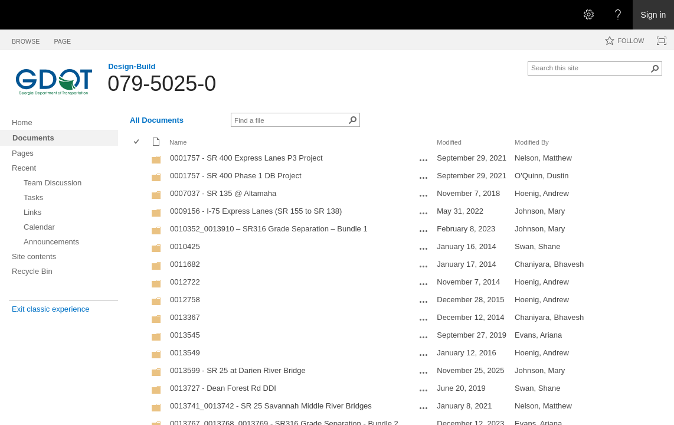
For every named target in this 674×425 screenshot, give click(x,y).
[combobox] (590, 67)
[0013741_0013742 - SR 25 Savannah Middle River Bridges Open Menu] (423, 408)
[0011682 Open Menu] (423, 266)
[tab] (25, 39)
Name (178, 142)
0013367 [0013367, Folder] (185, 317)
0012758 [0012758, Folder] (185, 299)
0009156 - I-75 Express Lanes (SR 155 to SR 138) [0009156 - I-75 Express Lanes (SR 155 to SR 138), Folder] (256, 211)
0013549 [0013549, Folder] (185, 352)
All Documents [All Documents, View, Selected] (157, 120)
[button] (655, 68)
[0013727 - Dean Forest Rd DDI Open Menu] (423, 390)
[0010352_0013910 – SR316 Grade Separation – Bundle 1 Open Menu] (423, 231)
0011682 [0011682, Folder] (185, 264)
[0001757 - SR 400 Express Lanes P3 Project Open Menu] (423, 160)
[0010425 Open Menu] (423, 248)
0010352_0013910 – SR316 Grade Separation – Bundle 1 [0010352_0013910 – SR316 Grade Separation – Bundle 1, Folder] (269, 228)
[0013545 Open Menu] (423, 337)
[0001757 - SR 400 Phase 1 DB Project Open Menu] (423, 177)
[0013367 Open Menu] (423, 319)
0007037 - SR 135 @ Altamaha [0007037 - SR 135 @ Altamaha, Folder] (223, 193)
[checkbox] (137, 142)
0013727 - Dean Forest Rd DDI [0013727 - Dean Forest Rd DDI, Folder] (223, 388)
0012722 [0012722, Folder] (185, 281)
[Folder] (156, 162)
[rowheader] (139, 159)
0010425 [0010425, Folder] (185, 246)
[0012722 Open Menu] (423, 284)
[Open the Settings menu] (588, 15)
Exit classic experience (51, 309)
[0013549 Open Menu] (423, 354)
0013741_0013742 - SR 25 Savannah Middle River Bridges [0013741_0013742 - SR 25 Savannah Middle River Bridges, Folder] (271, 405)
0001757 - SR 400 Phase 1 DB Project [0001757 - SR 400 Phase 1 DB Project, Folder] (236, 175)
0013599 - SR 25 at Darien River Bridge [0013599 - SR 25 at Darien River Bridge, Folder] (238, 370)
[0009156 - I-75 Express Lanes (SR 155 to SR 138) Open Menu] (423, 213)
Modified (449, 142)
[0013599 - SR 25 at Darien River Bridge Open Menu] (423, 372)
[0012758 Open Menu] (423, 301)
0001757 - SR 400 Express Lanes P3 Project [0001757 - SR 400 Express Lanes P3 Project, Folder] (246, 157)
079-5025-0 (161, 83)
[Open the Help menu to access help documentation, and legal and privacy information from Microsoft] (618, 15)
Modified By (532, 142)
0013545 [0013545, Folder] (185, 335)
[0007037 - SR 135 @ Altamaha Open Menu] (423, 195)
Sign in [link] (653, 14)
